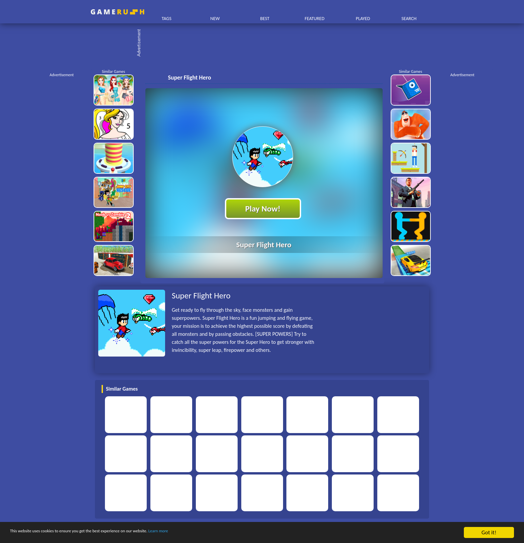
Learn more (208, 532)
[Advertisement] (265, 43)
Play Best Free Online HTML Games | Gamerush (117, 12)
